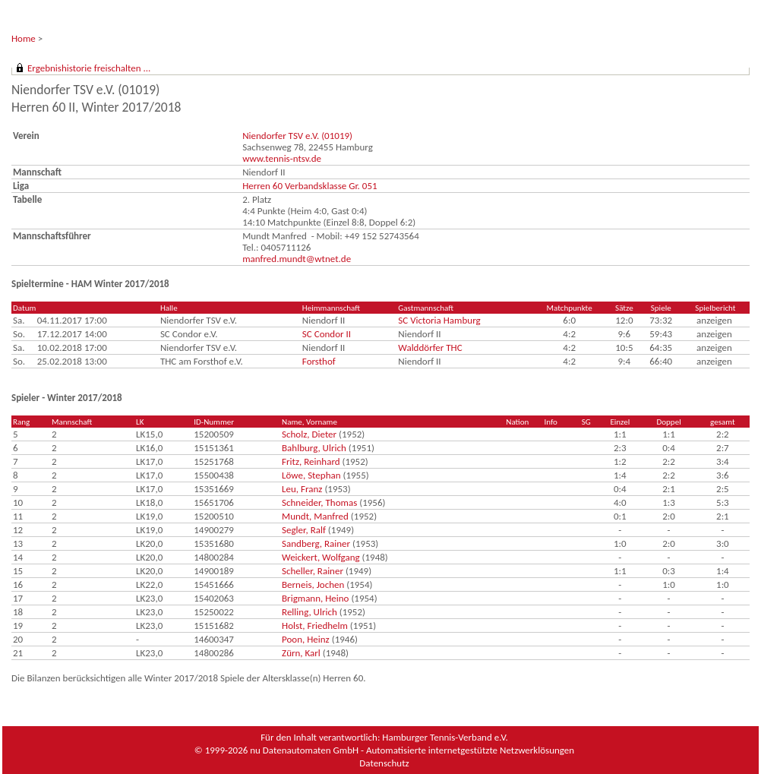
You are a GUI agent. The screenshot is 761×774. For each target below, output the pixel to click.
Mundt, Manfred (315, 516)
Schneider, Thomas (319, 502)
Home (23, 38)
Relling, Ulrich (309, 612)
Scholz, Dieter (309, 434)
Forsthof (319, 361)
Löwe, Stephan (311, 475)
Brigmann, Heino (315, 598)
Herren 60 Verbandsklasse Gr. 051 (309, 185)
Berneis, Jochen (313, 584)
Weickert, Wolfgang (321, 557)
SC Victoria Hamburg (439, 320)
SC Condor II (326, 334)
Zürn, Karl (301, 653)
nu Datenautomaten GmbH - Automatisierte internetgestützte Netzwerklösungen (412, 750)
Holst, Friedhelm (315, 625)
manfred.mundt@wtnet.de (296, 258)
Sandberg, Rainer (316, 543)
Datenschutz (384, 763)
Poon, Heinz (306, 639)
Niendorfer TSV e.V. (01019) (297, 135)
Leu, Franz (302, 488)
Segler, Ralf (304, 529)
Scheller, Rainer (312, 571)
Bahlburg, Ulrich (314, 447)
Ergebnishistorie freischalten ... (88, 68)
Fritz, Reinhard (311, 461)
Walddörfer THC (430, 347)
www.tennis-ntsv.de (281, 158)
